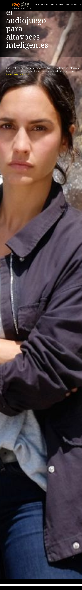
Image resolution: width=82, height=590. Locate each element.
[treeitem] (37, 4)
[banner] (23, 4)
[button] (9, 5)
